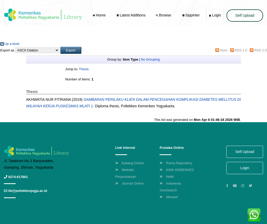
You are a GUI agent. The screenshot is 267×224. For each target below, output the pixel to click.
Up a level (11, 44)
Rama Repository (176, 163)
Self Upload (244, 15)
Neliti (167, 177)
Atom (224, 50)
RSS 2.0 (260, 50)
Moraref (169, 197)
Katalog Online (129, 163)
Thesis (84, 69)
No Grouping (150, 59)
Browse (164, 15)
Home (100, 15)
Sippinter (191, 15)
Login (215, 15)
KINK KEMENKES (177, 170)
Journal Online (129, 183)
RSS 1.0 (241, 50)
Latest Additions (131, 15)
